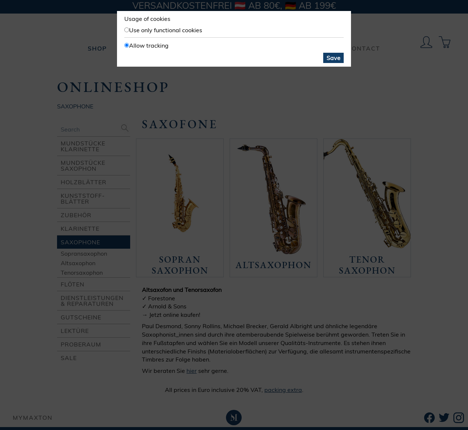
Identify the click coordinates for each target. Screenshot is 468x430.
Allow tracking (149, 45)
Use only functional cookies (165, 30)
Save (333, 58)
